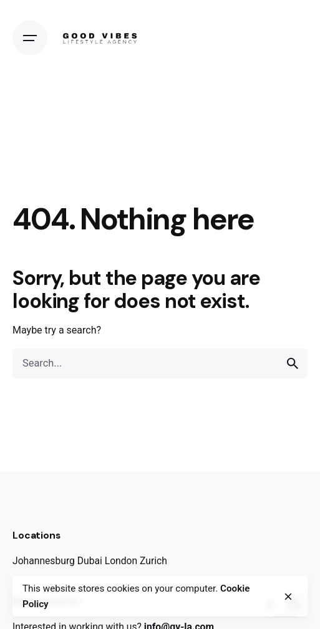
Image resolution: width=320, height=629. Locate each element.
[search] (293, 363)
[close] (288, 597)
